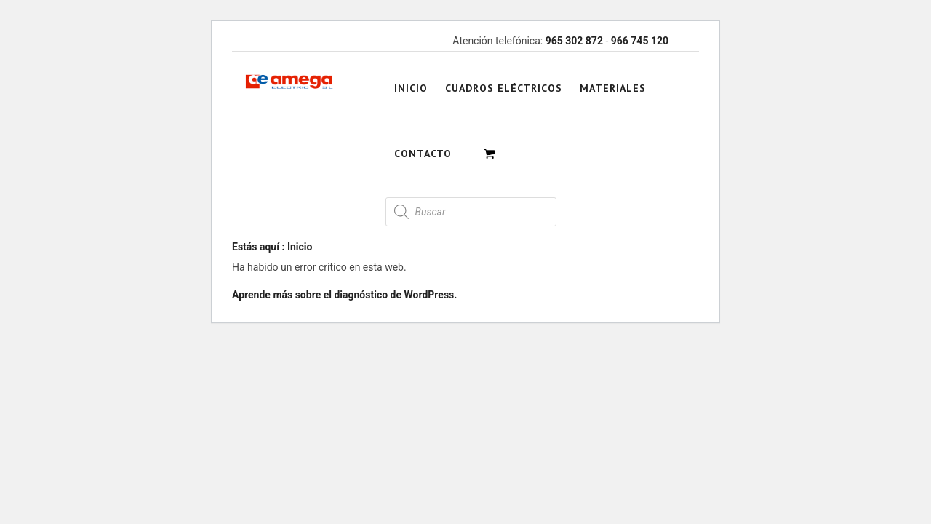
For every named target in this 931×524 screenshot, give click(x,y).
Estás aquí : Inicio (272, 247)
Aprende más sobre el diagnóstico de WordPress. (344, 295)
